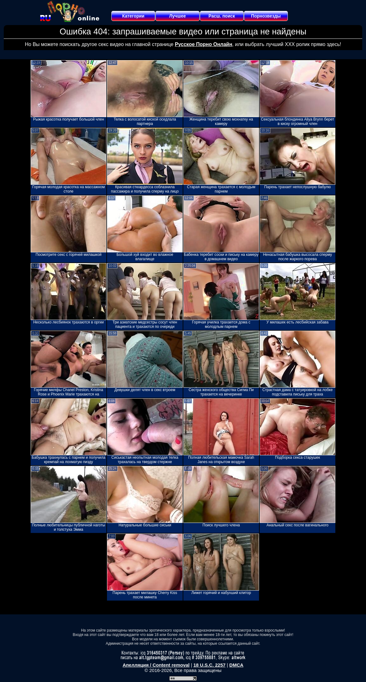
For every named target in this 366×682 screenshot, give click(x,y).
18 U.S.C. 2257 (209, 665)
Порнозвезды (266, 15)
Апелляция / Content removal (156, 665)
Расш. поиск (221, 15)
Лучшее (177, 15)
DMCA (236, 665)
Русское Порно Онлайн (203, 44)
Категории (133, 15)
